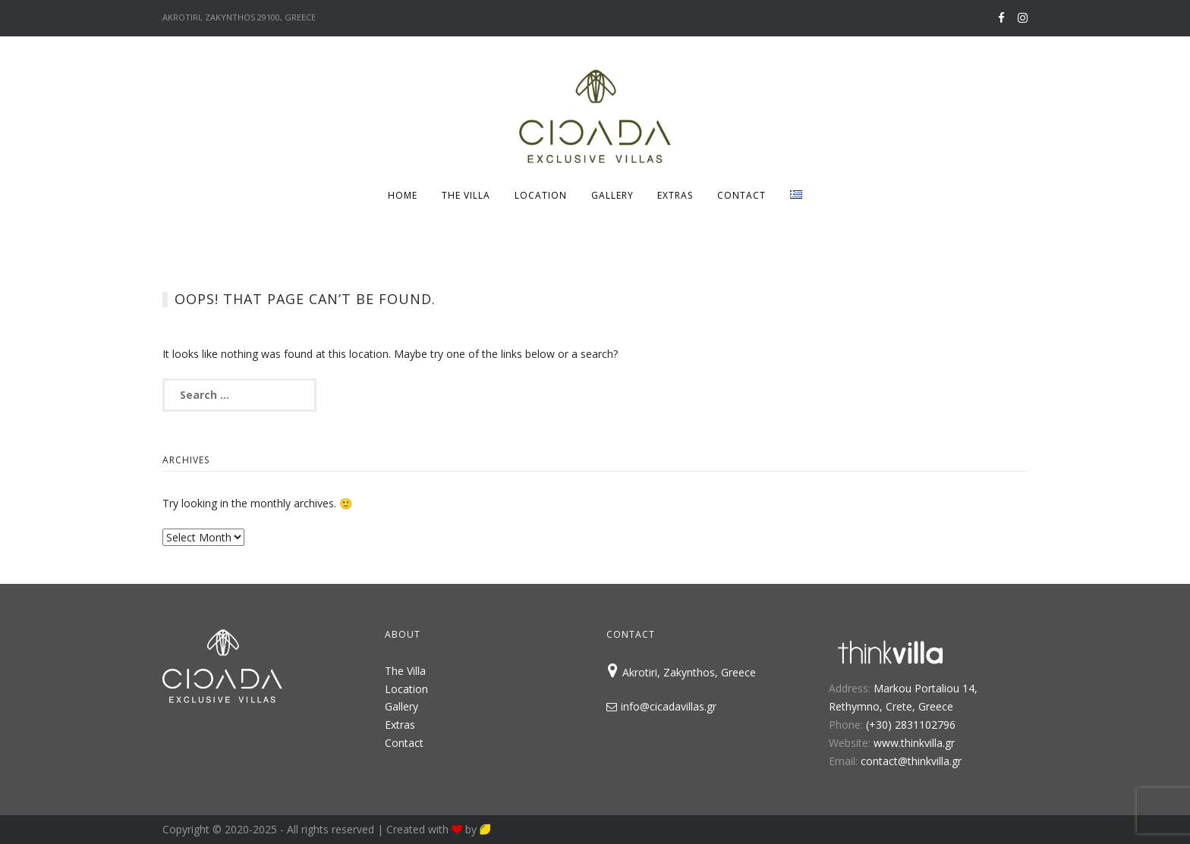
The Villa (466, 195)
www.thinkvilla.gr (914, 743)
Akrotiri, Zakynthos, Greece (681, 672)
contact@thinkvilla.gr (911, 761)
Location (541, 195)
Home (402, 195)
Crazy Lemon (519, 829)
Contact (741, 195)
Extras (675, 195)
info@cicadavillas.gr (661, 706)
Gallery (612, 195)
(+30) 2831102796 (910, 724)
